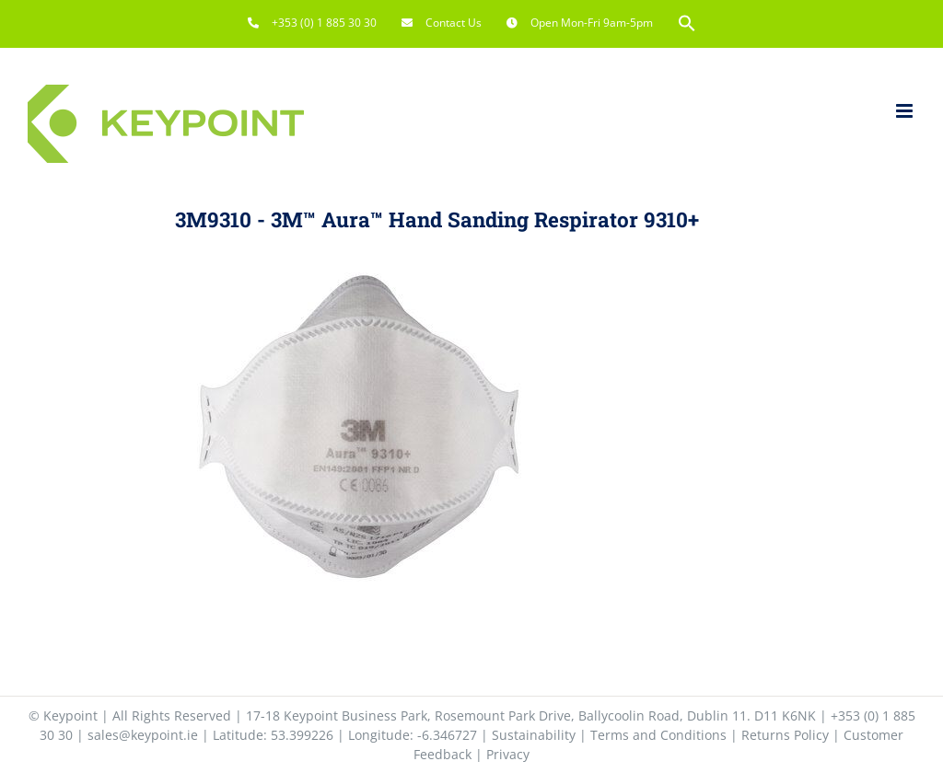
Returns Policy (785, 735)
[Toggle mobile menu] (905, 111)
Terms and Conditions (658, 735)
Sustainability (534, 735)
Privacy (508, 754)
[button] (687, 23)
